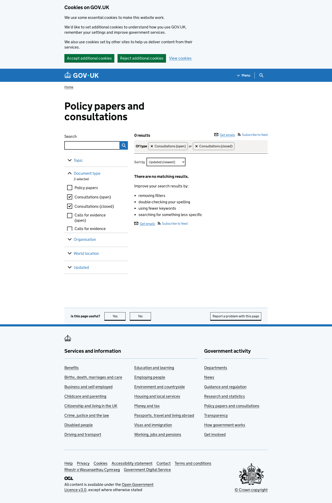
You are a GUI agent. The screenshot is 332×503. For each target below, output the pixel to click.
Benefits (71, 367)
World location (86, 253)
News (209, 377)
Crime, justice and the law (86, 415)
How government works (224, 424)
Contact (163, 463)
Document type (87, 173)
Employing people (149, 377)
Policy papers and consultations (231, 405)
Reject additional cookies (141, 58)
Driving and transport (82, 434)
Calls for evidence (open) (90, 218)
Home (68, 87)
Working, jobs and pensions (157, 434)
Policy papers (86, 187)
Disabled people (78, 424)
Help (68, 463)
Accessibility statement (132, 463)
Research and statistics (224, 396)
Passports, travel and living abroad (164, 415)
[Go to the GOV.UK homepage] (81, 75)
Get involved (215, 434)
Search (86, 135)
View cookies (180, 58)
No (144, 316)
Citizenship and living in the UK (90, 405)
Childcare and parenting (85, 396)
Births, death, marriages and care (93, 377)
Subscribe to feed (253, 135)
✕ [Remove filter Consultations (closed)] (196, 146)
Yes (119, 316)
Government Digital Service (147, 469)
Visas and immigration (153, 424)
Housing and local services (157, 396)
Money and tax (147, 405)
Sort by (139, 162)
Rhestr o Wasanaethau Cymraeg (92, 469)
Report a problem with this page (236, 316)
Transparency (216, 415)
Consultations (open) (93, 197)
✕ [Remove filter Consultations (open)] (151, 146)
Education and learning (154, 367)
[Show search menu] (261, 75)
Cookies (101, 463)
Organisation (85, 239)
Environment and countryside (159, 386)
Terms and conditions (193, 463)
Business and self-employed (88, 386)
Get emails (224, 135)
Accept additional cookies (89, 58)
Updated (81, 267)
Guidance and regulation (225, 386)
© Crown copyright (251, 489)
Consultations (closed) (94, 206)
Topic (78, 160)
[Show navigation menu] (244, 75)
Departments (215, 367)
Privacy (83, 463)
